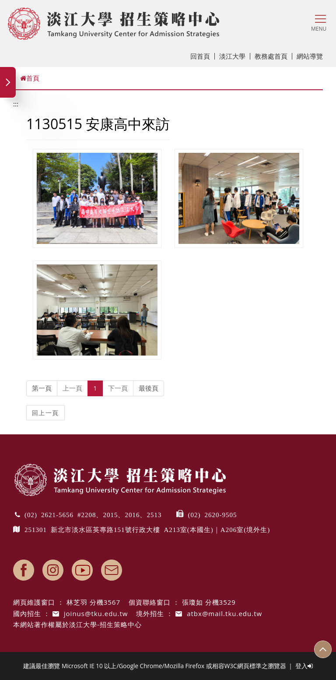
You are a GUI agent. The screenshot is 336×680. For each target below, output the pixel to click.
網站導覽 (310, 56)
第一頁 (42, 388)
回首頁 (202, 56)
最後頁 (148, 388)
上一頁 (72, 388)
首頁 (29, 78)
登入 (304, 666)
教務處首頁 (273, 56)
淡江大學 (234, 56)
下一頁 (118, 388)
